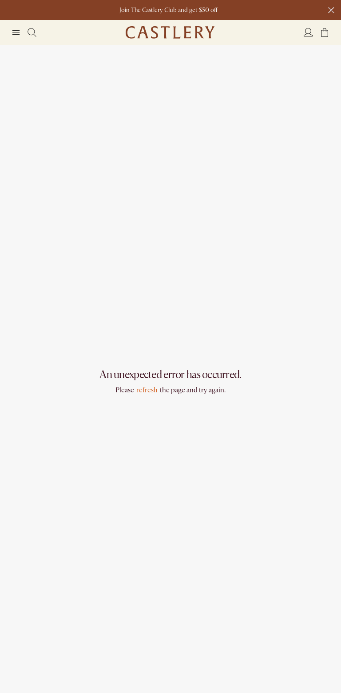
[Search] (32, 32)
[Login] (308, 32)
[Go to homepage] (170, 32)
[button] (324, 32)
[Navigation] (16, 32)
